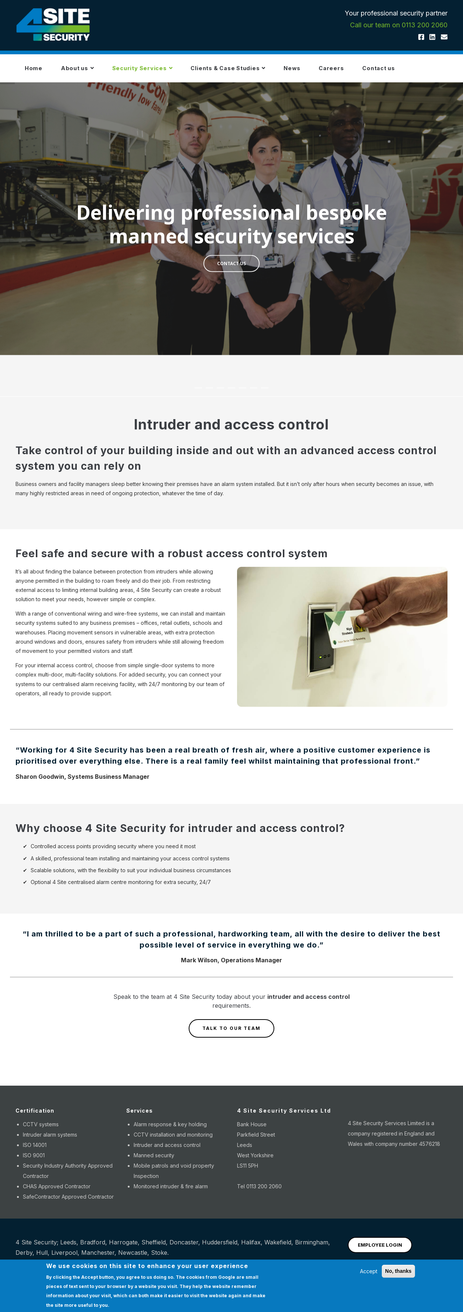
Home (36, 71)
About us (86, 71)
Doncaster (183, 1247)
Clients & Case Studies (252, 71)
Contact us (422, 71)
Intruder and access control (167, 1150)
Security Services (158, 71)
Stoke (159, 1258)
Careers (369, 71)
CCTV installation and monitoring (173, 1140)
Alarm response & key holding (170, 1130)
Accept (368, 1271)
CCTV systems (41, 1130)
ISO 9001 (34, 1161)
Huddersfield (219, 1247)
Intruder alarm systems (50, 1140)
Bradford (92, 1247)
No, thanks (398, 1271)
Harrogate (123, 1247)
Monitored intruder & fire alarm (171, 1192)
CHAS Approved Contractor (56, 1192)
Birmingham (311, 1247)
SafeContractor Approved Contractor (68, 1202)
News (323, 71)
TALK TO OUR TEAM (231, 1034)
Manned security (154, 1161)
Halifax (251, 1247)
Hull (42, 1258)
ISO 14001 (35, 1150)
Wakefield (277, 1247)
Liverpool (64, 1258)
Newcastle (132, 1258)
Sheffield (153, 1247)
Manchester (97, 1258)
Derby (24, 1258)
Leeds (68, 1247)
